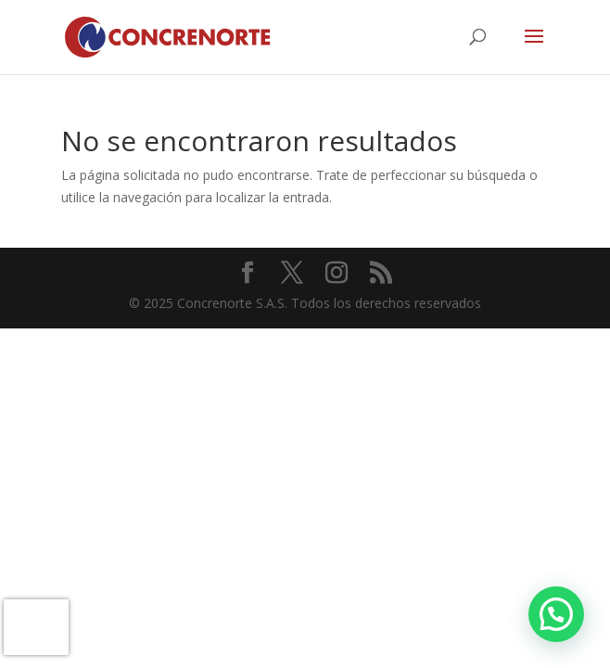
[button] (556, 614)
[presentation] (36, 627)
